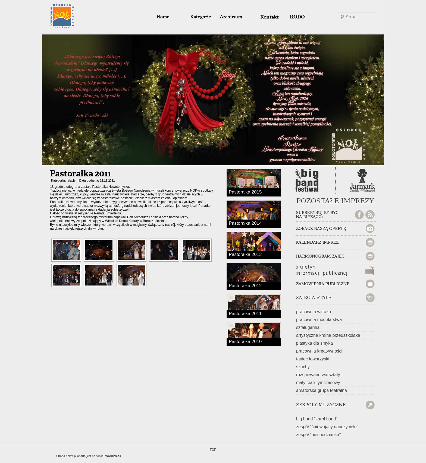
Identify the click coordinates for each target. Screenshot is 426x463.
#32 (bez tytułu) (267, 17)
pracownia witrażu (313, 311)
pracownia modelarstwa (319, 319)
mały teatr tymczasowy (318, 382)
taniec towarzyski (312, 359)
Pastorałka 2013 (245, 254)
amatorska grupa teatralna (321, 390)
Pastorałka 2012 (245, 285)
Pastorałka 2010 (245, 341)
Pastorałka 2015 (245, 191)
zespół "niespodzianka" (318, 434)
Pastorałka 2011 (80, 174)
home (169, 17)
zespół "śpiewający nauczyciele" (327, 426)
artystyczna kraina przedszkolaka (328, 335)
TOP (213, 450)
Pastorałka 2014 (245, 223)
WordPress (113, 456)
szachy (303, 366)
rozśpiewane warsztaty (318, 374)
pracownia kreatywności (319, 351)
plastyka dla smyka (314, 343)
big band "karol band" (316, 419)
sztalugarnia (308, 327)
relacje (71, 180)
